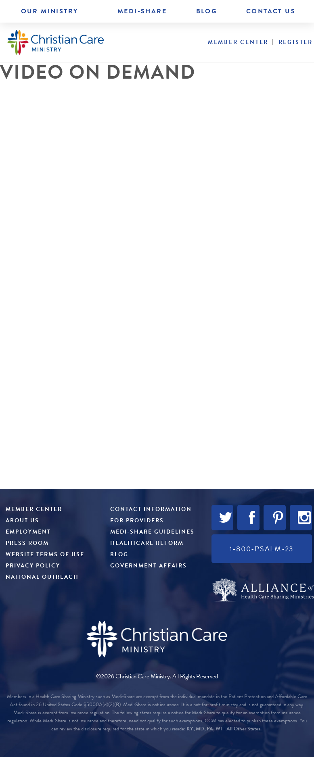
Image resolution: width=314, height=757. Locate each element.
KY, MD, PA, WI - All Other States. (224, 729)
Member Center (238, 42)
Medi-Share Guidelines (152, 532)
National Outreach (42, 577)
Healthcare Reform (147, 543)
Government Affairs (148, 565)
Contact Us (270, 11)
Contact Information (151, 509)
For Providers (137, 520)
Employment (28, 532)
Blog (206, 11)
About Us (22, 520)
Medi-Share (142, 11)
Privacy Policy (33, 565)
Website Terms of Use (45, 554)
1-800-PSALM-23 (262, 548)
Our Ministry (49, 11)
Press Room (27, 543)
